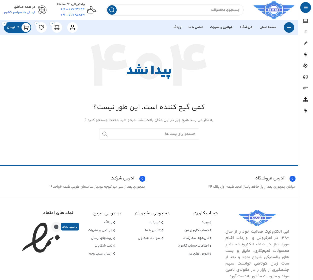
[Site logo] (274, 10)
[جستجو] (175, 10)
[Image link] (257, 218)
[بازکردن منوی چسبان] (289, 27)
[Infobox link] (74, 179)
